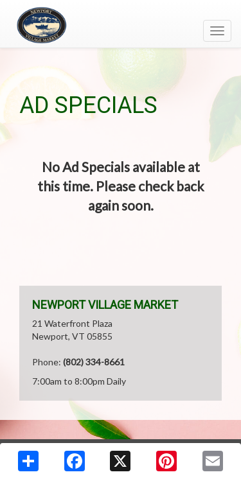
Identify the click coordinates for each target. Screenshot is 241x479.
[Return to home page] (120, 25)
